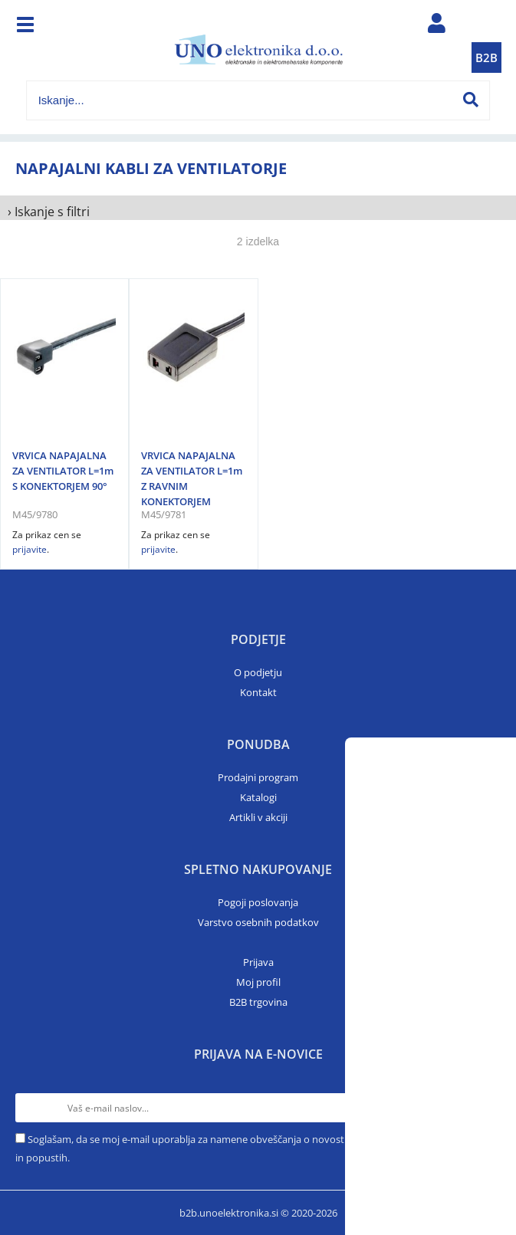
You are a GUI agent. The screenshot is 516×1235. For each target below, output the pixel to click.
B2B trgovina (258, 1002)
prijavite (29, 549)
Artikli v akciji (258, 817)
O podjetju (258, 672)
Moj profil (258, 982)
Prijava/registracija (436, 27)
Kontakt (258, 692)
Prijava (258, 962)
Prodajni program (258, 777)
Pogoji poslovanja (258, 902)
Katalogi (258, 797)
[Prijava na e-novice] (486, 1107)
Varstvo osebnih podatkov (258, 922)
